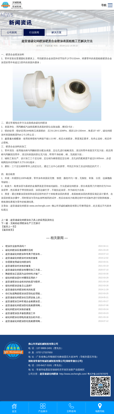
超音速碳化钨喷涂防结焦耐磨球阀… (23, 305)
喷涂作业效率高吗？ (15, 246)
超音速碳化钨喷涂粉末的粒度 (20, 289)
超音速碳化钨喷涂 (49, 374)
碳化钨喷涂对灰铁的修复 (18, 309)
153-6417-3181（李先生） (49, 365)
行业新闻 (34, 32)
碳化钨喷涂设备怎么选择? (18, 285)
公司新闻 (12, 32)
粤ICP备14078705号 (97, 374)
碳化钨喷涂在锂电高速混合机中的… (23, 317)
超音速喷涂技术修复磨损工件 (20, 313)
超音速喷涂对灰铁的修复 (18, 266)
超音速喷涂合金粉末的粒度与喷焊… (23, 281)
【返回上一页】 (9, 226)
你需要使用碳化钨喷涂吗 (18, 262)
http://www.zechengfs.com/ (73, 374)
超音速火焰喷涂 (13, 138)
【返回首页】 (8, 229)
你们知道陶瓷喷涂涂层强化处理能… (23, 293)
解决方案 (56, 32)
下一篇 (20, 223)
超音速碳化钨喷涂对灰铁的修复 (21, 258)
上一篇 (27, 220)
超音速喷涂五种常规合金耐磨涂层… (23, 301)
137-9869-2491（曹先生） (49, 348)
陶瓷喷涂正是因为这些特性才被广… (23, 273)
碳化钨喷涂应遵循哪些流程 (19, 250)
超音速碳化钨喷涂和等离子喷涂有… (23, 254)
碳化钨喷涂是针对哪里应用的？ (21, 277)
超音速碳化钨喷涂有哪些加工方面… (23, 269)
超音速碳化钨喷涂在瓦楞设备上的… (23, 297)
